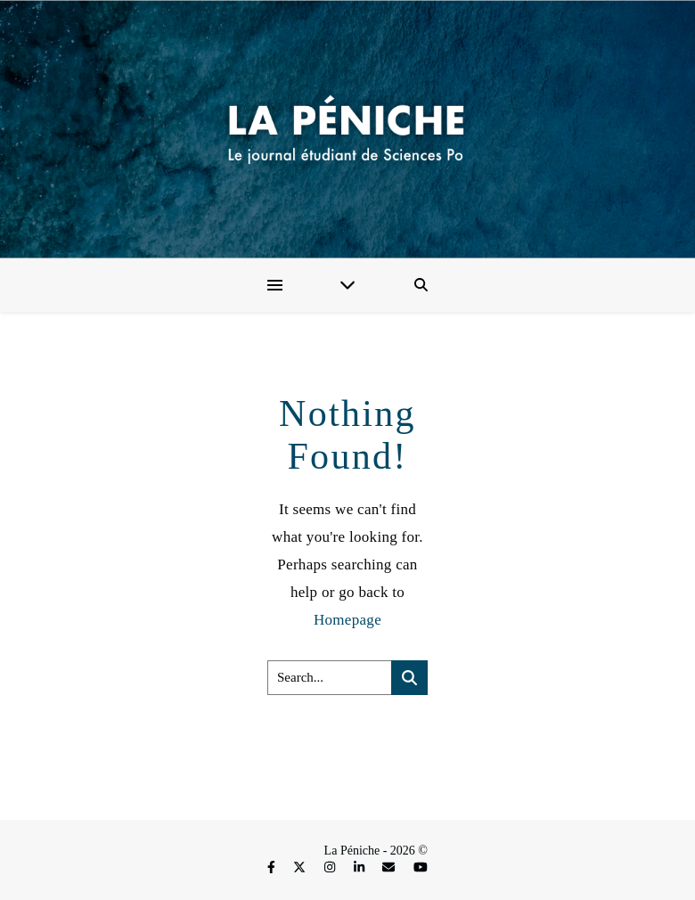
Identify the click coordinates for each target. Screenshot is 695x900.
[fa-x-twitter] (301, 867)
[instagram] (331, 867)
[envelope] (390, 867)
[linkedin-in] (361, 867)
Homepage (347, 619)
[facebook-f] (272, 867)
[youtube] (420, 867)
